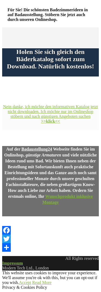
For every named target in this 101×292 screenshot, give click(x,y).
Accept (25, 282)
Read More (42, 282)
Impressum (12, 263)
